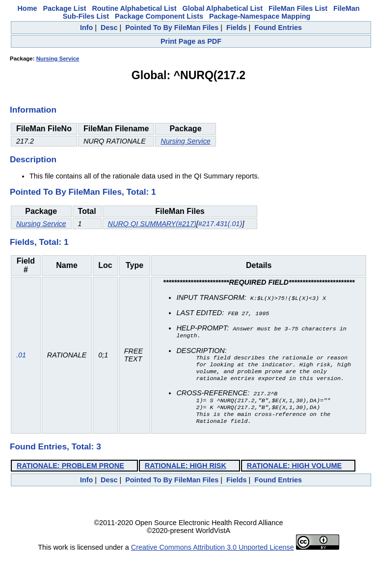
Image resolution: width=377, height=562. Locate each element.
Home (27, 8)
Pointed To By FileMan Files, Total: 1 (83, 192)
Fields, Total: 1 (39, 242)
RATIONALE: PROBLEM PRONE (70, 472)
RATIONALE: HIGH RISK (185, 472)
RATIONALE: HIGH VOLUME (294, 472)
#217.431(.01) (220, 224)
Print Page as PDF (191, 41)
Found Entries (278, 27)
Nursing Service (58, 58)
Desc (109, 27)
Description (33, 159)
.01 (21, 358)
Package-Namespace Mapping (259, 16)
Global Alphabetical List (223, 8)
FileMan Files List (298, 8)
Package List (64, 8)
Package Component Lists (159, 16)
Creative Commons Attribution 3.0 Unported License (212, 554)
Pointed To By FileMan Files (171, 27)
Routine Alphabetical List (134, 8)
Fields (236, 27)
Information (33, 110)
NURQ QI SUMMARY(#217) (152, 224)
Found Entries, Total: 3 (55, 453)
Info (86, 27)
